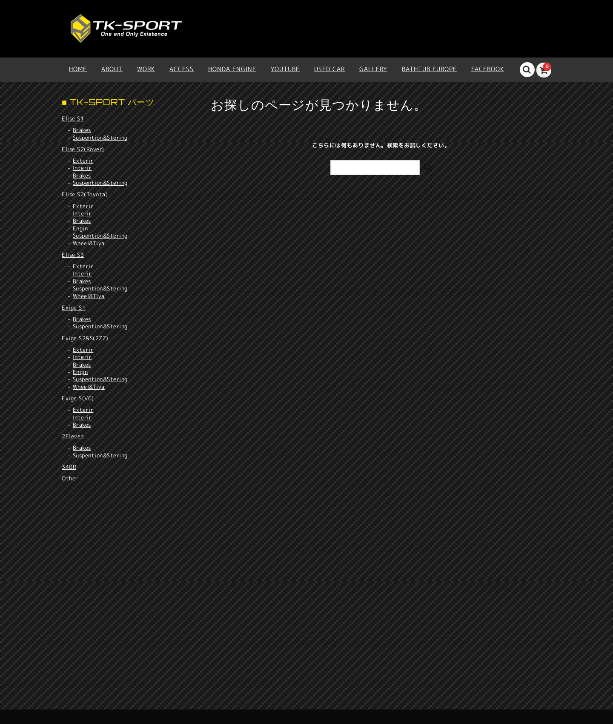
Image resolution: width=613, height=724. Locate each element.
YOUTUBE (285, 69)
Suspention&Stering (100, 137)
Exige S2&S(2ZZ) (85, 338)
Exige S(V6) (78, 398)
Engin (80, 228)
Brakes (82, 130)
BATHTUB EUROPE (429, 69)
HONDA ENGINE (232, 69)
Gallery (373, 69)
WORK (146, 69)
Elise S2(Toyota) (85, 194)
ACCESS (181, 69)
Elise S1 (73, 118)
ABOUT (112, 69)
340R (69, 467)
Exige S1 (74, 307)
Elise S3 (73, 255)
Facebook (487, 69)
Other (70, 478)
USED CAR (329, 69)
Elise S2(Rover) (83, 149)
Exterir (83, 160)
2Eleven (73, 436)
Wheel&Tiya (89, 243)
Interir (82, 168)
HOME (78, 69)
